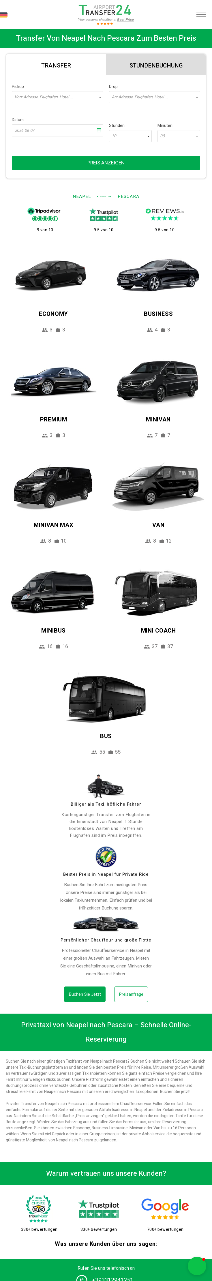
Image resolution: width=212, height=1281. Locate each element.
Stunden (117, 126)
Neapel (82, 196)
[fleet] (106, 923)
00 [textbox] (162, 136)
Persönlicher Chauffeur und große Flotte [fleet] (106, 940)
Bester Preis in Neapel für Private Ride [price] (106, 874)
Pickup (18, 87)
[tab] (56, 64)
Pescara (128, 196)
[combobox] (57, 97)
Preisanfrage (131, 994)
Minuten (164, 126)
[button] (197, 1266)
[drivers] (106, 786)
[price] (106, 857)
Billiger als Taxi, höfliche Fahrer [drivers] (106, 804)
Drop (113, 87)
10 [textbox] (114, 136)
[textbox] (57, 97)
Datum (18, 120)
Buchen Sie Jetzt (85, 994)
